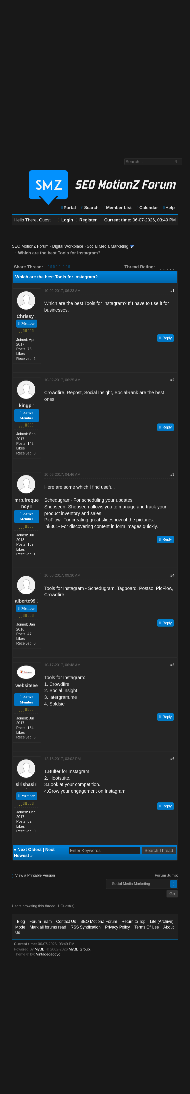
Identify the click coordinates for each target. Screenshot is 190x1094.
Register (86, 219)
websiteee (26, 685)
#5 (172, 665)
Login (65, 219)
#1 (172, 291)
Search (89, 207)
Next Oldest (30, 849)
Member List (117, 207)
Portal (68, 207)
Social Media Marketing (107, 246)
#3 (172, 474)
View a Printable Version (35, 875)
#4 (172, 575)
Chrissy (25, 316)
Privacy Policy (117, 927)
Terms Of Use (146, 927)
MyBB (39, 949)
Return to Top (134, 921)
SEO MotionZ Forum (30, 246)
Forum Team (40, 921)
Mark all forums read (48, 927)
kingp (25, 405)
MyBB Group (79, 949)
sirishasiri (27, 784)
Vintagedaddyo (48, 954)
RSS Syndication (86, 927)
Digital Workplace (67, 246)
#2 (172, 380)
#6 (172, 759)
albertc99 (25, 601)
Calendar (147, 207)
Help (168, 207)
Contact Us (66, 921)
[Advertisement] (73, 76)
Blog (21, 921)
